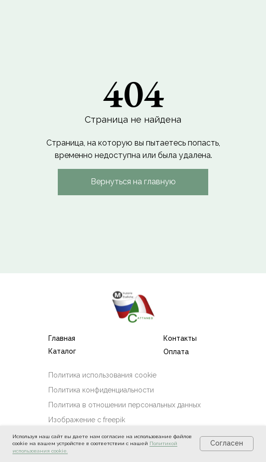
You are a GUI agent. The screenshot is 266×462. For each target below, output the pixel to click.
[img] (133, 306)
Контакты (180, 338)
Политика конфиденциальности (101, 390)
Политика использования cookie (102, 375)
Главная (61, 338)
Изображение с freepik (86, 420)
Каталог (62, 351)
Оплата (176, 352)
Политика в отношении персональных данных (124, 405)
